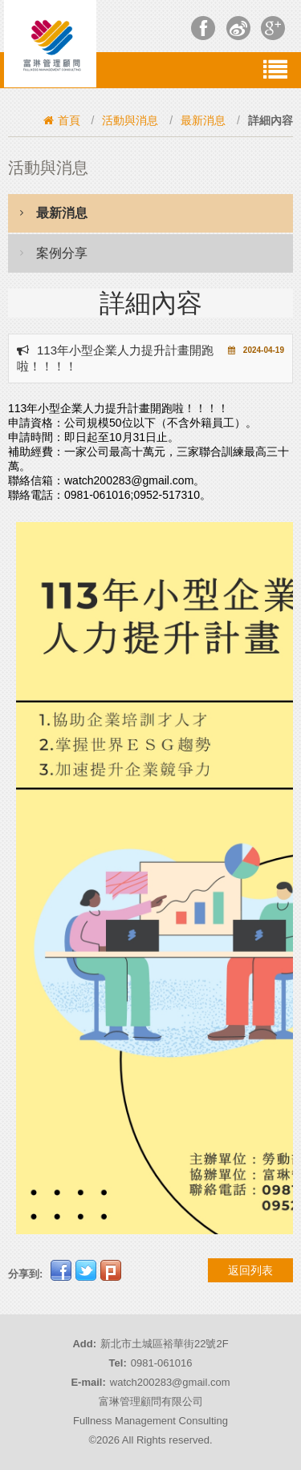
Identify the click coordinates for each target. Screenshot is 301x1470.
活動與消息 (130, 120)
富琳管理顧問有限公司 (151, 1401)
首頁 (61, 120)
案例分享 (53, 252)
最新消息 (203, 120)
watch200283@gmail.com (170, 1382)
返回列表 (250, 1270)
